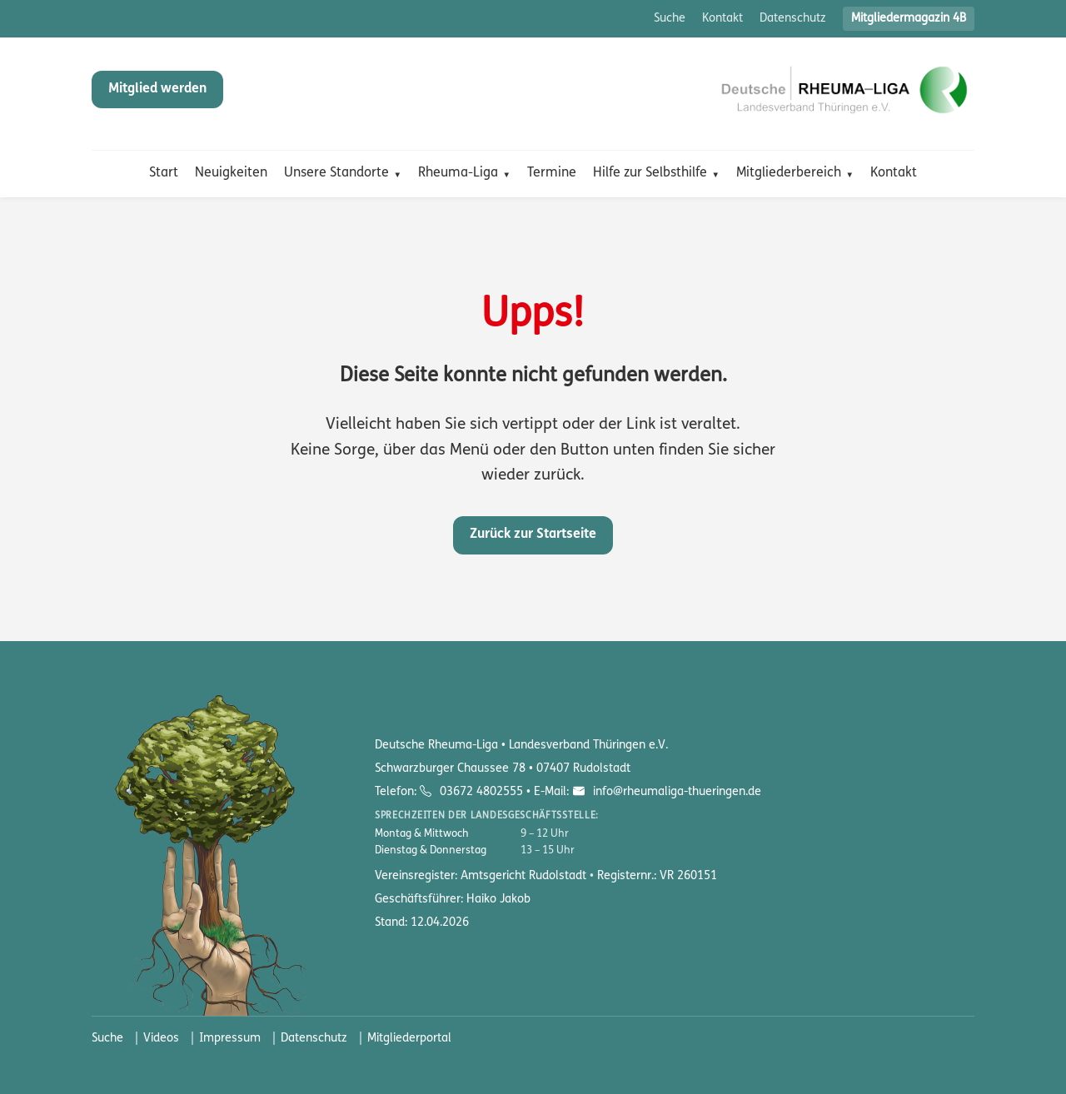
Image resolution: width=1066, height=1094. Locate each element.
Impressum (230, 1038)
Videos (161, 1038)
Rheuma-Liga (458, 173)
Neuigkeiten (231, 173)
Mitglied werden (157, 89)
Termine (551, 173)
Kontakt (722, 18)
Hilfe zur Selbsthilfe (650, 173)
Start (163, 173)
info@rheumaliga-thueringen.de (675, 792)
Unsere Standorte (336, 173)
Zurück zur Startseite (533, 534)
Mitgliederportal (409, 1038)
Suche (669, 18)
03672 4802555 (481, 792)
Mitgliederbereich (788, 173)
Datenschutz (793, 18)
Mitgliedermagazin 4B (908, 18)
